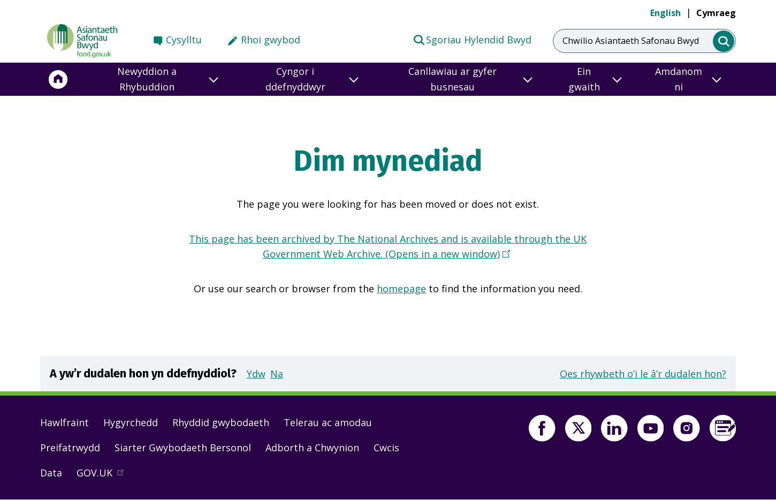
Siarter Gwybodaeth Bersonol (183, 447)
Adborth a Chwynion (312, 447)
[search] (724, 41)
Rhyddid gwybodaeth (220, 422)
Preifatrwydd (70, 447)
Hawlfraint (64, 422)
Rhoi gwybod (270, 39)
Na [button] (276, 373)
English (665, 13)
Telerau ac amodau (328, 422)
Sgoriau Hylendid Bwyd (472, 39)
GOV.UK (105, 475)
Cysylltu (184, 39)
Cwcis (386, 447)
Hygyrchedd (130, 422)
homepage (401, 288)
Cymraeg (716, 13)
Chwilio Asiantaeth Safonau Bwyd (630, 41)
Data (51, 472)
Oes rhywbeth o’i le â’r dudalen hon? (643, 373)
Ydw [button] (256, 373)
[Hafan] (58, 79)
